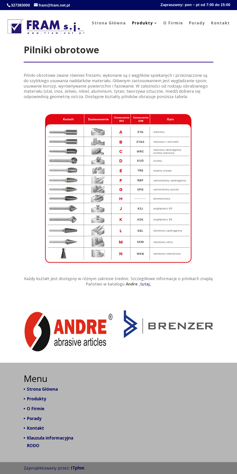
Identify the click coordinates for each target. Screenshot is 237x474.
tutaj (145, 283)
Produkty (142, 23)
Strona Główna (109, 23)
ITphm (77, 468)
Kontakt (220, 23)
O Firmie (173, 23)
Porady (197, 23)
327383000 (20, 5)
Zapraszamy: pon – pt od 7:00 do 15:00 (195, 5)
